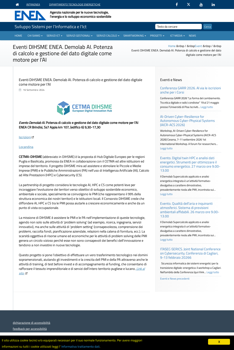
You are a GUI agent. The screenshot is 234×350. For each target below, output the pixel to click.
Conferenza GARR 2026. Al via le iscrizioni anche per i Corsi (190, 90)
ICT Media (177, 35)
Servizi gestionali (79, 35)
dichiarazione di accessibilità (31, 322)
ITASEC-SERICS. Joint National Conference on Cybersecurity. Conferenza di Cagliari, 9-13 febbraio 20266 (190, 253)
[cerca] (178, 26)
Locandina (26, 146)
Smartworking (134, 35)
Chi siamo (35, 35)
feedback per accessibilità (30, 328)
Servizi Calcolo (108, 35)
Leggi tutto (207, 107)
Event (198, 46)
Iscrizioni (25, 137)
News (192, 35)
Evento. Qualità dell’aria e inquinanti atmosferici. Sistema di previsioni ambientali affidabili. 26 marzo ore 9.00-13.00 (189, 209)
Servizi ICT (54, 35)
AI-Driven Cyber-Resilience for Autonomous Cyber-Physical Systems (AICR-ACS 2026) (187, 121)
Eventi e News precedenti (174, 278)
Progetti (157, 35)
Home (18, 35)
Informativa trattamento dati (80, 346)
